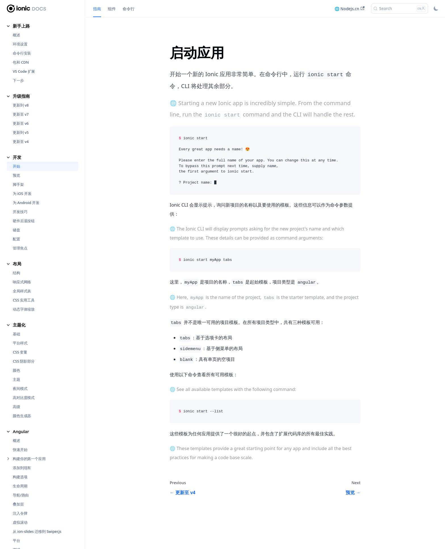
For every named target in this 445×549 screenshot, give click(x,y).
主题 (16, 332)
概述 (16, 393)
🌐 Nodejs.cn (349, 8)
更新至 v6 (21, 76)
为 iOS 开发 (22, 146)
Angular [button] (21, 385)
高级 (16, 360)
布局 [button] (17, 217)
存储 (16, 512)
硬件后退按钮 (24, 174)
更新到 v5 (21, 85)
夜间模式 (20, 341)
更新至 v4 (21, 94)
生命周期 (20, 439)
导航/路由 (21, 448)
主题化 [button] (19, 278)
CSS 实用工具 (24, 253)
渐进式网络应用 (25, 530)
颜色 (16, 323)
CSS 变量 (20, 305)
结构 (16, 226)
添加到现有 (22, 421)
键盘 (16, 183)
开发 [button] (17, 110)
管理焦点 (20, 201)
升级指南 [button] (21, 49)
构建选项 (20, 430)
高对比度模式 (24, 350)
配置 (16, 192)
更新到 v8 (21, 58)
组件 (112, 8)
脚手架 (18, 137)
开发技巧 (20, 165)
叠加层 (18, 457)
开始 (16, 119)
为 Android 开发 (26, 156)
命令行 (129, 8)
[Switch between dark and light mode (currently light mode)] (436, 8)
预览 (16, 128)
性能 (16, 521)
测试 (16, 503)
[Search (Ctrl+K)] (399, 8)
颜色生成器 (22, 369)
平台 (16, 493)
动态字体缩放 (24, 262)
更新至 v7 (21, 67)
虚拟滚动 (20, 475)
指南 (97, 8)
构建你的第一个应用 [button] (29, 412)
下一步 (18, 33)
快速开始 (20, 402)
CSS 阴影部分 (24, 314)
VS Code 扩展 (24, 24)
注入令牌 (20, 466)
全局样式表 (22, 244)
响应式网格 (22, 235)
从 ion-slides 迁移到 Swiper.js (37, 484)
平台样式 (20, 296)
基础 (16, 287)
